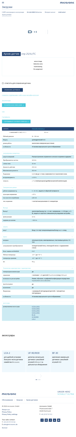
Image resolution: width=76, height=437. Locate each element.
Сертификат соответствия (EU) (15, 121)
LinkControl (62, 12)
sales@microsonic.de (10, 424)
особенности (7, 147)
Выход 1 (5, 211)
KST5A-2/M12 (36, 307)
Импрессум (6, 409)
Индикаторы (6, 291)
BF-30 (33, 315)
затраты (5, 227)
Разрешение (6, 174)
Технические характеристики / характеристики (17, 268)
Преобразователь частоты (10, 160)
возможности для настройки (11, 279)
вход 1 (5, 230)
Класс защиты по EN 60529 (11, 251)
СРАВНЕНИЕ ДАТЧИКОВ (12, 90)
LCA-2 (33, 319)
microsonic (9, 394)
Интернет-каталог (50, 12)
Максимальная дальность (10, 171)
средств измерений (8, 157)
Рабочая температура (9, 255)
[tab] (38, 153)
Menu (3, 2)
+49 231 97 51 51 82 (9, 422)
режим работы (7, 143)
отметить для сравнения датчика (18, 83)
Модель (5, 140)
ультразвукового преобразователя (13, 246)
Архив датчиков (6, 15)
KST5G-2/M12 (36, 311)
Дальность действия (9, 167)
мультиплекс (6, 288)
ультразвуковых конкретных (11, 153)
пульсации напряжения (10, 194)
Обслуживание (7, 400)
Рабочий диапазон (8, 136)
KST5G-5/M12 (36, 313)
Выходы (5, 208)
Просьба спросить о (38, 129)
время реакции (7, 217)
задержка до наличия (9, 220)
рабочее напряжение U (10, 191)
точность (5, 181)
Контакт (4, 428)
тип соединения (7, 201)
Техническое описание (13, 105)
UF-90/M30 (35, 317)
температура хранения (9, 258)
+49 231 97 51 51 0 (46, 414)
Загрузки (19, 400)
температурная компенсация (11, 272)
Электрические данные (10, 188)
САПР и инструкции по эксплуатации (13, 12)
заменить (5, 129)
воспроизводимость (9, 177)
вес (4, 262)
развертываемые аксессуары (11, 307)
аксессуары (6, 303)
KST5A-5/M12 (36, 309)
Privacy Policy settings (9, 414)
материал (6, 240)
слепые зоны (6, 164)
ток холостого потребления (11, 198)
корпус (5, 237)
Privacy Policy (6, 412)
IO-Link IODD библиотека (34, 12)
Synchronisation (8, 284)
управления (6, 275)
